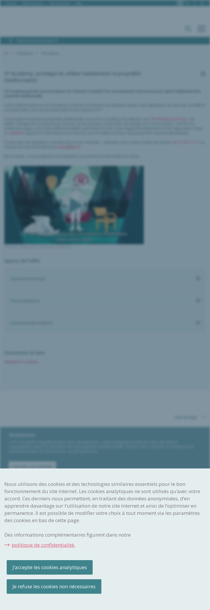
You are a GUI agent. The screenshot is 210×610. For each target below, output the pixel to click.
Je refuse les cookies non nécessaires (54, 586)
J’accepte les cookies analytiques (49, 567)
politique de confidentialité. (43, 545)
